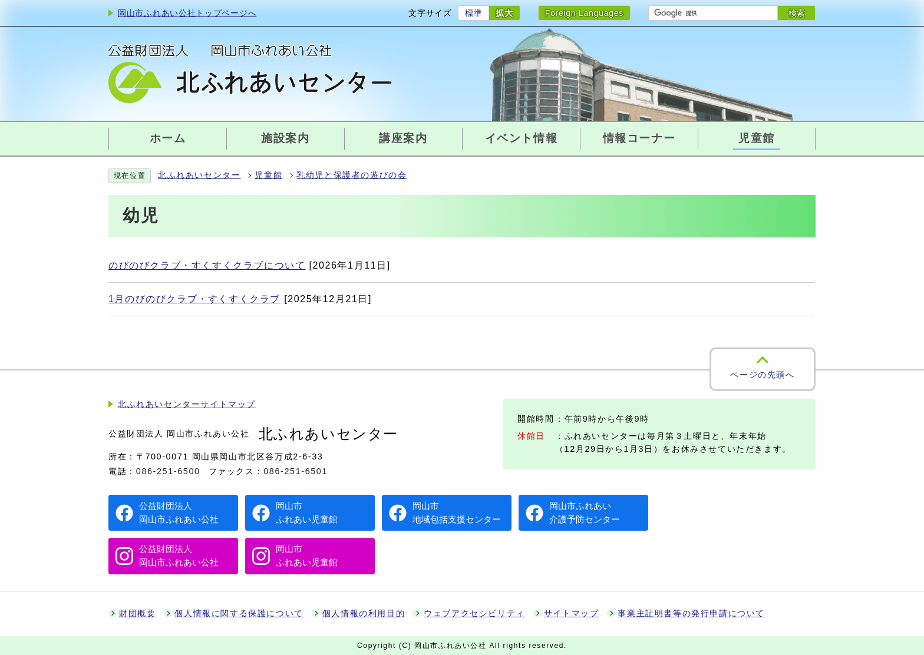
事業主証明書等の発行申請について (691, 613)
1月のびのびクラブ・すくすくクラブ (194, 299)
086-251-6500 (168, 471)
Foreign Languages (584, 13)
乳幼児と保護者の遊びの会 (351, 175)
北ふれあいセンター (199, 175)
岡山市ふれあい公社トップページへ (187, 13)
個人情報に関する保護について (238, 613)
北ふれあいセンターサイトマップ (187, 404)
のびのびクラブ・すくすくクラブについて (206, 265)
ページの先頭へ (762, 374)
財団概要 (137, 613)
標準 (473, 13)
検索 (796, 13)
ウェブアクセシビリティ (474, 613)
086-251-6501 (295, 471)
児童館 (268, 175)
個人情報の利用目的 (363, 613)
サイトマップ (571, 613)
